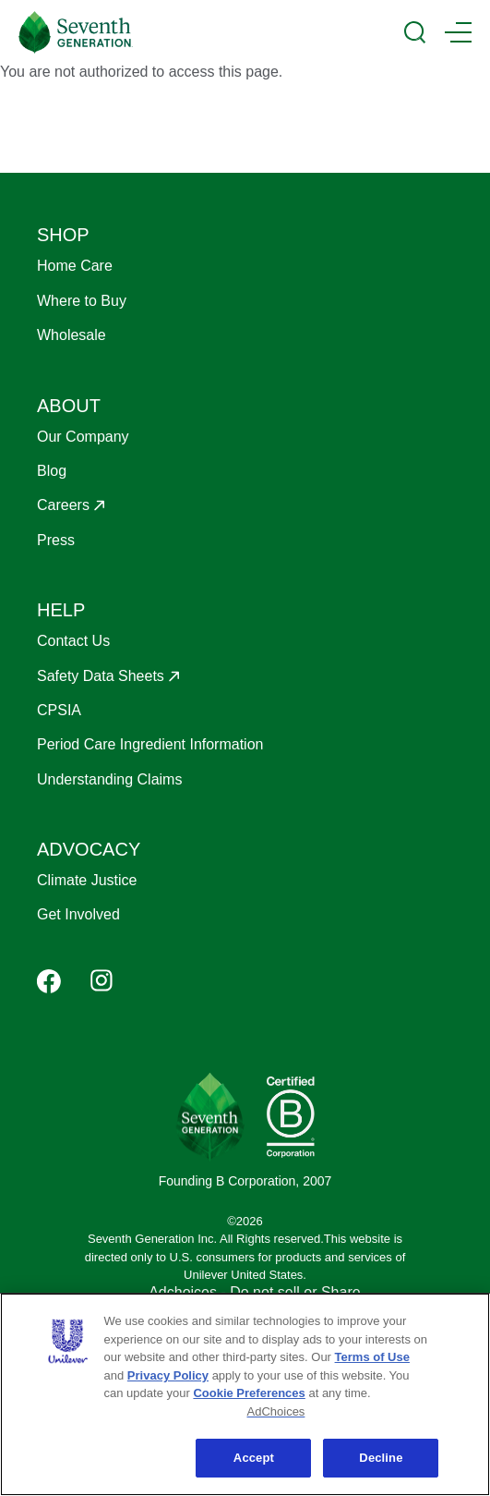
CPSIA (59, 710)
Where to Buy (81, 301)
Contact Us (73, 641)
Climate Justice (87, 880)
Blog (51, 471)
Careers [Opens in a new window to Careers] (63, 505)
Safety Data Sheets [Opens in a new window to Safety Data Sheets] (100, 676)
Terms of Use (372, 1357)
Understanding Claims (109, 779)
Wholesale (71, 335)
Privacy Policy (168, 1375)
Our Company (83, 436)
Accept (253, 1458)
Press (56, 540)
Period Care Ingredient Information (150, 744)
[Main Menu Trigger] (458, 32)
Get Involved (78, 914)
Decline (380, 1458)
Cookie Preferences (249, 1393)
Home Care (75, 266)
